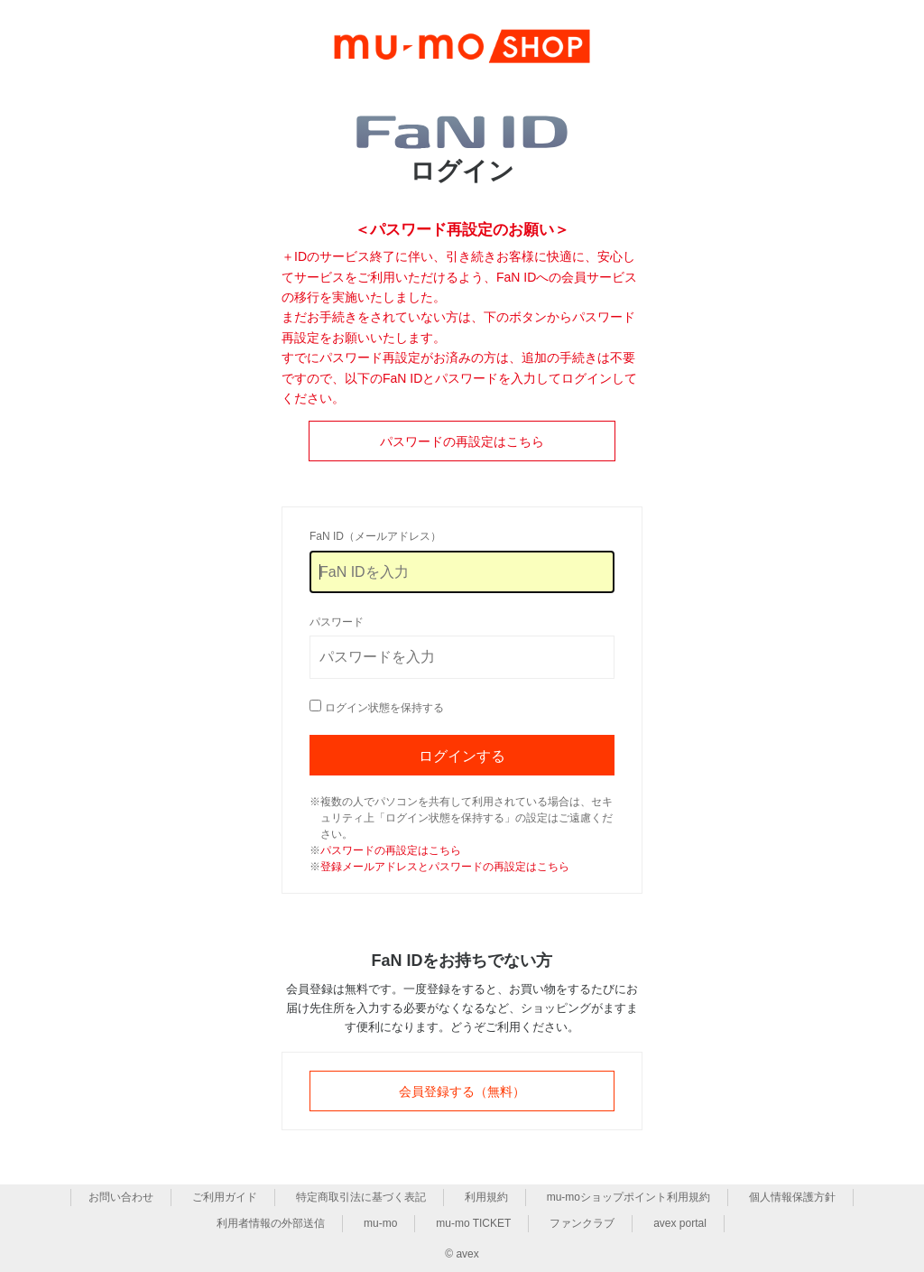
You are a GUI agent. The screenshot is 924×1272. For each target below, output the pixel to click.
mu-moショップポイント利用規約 (628, 1197)
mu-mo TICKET (473, 1223)
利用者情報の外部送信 (271, 1223)
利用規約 (486, 1197)
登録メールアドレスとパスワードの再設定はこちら (444, 866)
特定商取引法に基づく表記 (361, 1197)
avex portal (680, 1223)
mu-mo (380, 1223)
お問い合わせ (120, 1197)
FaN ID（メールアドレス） (375, 536)
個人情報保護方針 (792, 1197)
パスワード (337, 622)
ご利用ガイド (224, 1197)
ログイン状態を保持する (384, 707)
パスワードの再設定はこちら (462, 441)
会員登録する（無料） (462, 1091)
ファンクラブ (582, 1223)
